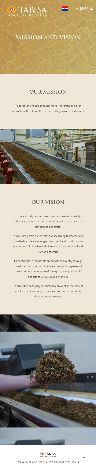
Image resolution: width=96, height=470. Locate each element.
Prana (75, 462)
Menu (82, 9)
